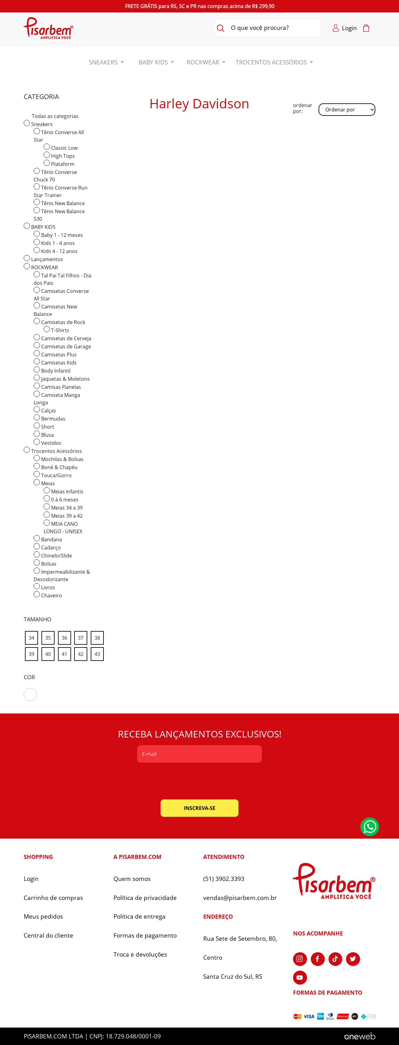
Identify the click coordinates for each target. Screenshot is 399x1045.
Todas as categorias (55, 116)
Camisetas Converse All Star (61, 294)
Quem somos (132, 879)
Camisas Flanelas (57, 386)
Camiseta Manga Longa (57, 398)
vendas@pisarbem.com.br (240, 898)
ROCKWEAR (41, 267)
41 (66, 652)
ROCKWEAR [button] (204, 62)
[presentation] (199, 781)
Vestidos (47, 442)
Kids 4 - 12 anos (56, 251)
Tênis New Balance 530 (59, 214)
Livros (44, 587)
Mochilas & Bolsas (59, 459)
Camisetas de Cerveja (62, 338)
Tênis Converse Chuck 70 (55, 175)
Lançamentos (43, 259)
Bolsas (45, 563)
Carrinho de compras (53, 898)
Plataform (59, 163)
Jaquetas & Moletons (62, 378)
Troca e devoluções (140, 954)
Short (44, 426)
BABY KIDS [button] (154, 62)
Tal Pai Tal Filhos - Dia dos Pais (62, 278)
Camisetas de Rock (59, 322)
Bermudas (49, 418)
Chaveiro (48, 595)
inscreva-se (199, 808)
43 (99, 652)
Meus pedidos (43, 916)
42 (82, 652)
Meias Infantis (64, 491)
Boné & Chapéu (56, 467)
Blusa (44, 434)
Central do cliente (48, 935)
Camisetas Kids (55, 362)
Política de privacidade (145, 898)
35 (50, 636)
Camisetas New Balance (55, 310)
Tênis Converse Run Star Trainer (61, 191)
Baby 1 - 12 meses (58, 234)
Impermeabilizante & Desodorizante (62, 575)
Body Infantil (52, 370)
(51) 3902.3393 (223, 879)
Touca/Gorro (53, 475)
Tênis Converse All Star (59, 135)
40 (50, 652)
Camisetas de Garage (62, 346)
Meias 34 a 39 (63, 507)
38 (99, 636)
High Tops (59, 155)
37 (82, 636)
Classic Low (61, 147)
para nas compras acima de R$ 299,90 (199, 6)
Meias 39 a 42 (63, 515)
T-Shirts (56, 330)
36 (66, 636)
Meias (44, 483)
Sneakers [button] (104, 62)
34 (33, 636)
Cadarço (47, 547)
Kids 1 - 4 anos (54, 243)
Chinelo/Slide (53, 555)
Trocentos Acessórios (53, 450)
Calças (45, 410)
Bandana (48, 539)
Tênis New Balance (59, 203)
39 (33, 652)
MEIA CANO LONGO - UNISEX (63, 527)
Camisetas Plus (55, 354)
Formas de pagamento (145, 935)
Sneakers (38, 124)
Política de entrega (139, 916)
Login (31, 879)
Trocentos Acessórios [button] (272, 62)
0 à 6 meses (61, 499)
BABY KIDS (39, 226)
